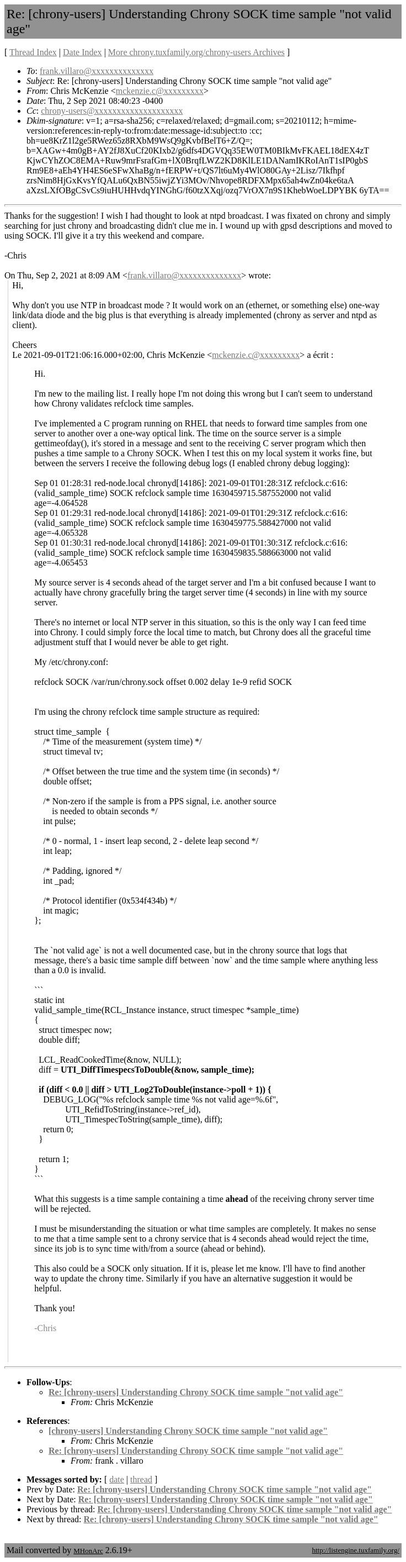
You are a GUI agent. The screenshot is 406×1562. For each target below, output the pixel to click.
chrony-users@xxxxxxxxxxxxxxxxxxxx (112, 110)
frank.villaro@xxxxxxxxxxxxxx (96, 71)
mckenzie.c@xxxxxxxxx (160, 91)
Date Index (82, 52)
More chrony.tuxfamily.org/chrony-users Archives (196, 52)
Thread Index (33, 52)
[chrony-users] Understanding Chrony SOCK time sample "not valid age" (188, 1431)
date (116, 1479)
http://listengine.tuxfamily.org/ (355, 1550)
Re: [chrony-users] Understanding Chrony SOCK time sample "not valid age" (196, 1392)
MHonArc (88, 1551)
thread (141, 1479)
